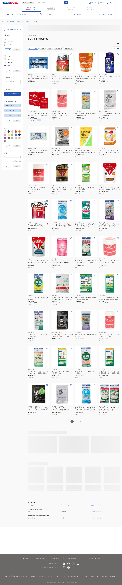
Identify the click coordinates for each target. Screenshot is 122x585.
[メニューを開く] (119, 2)
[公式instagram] (73, 564)
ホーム (3, 21)
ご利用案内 (25, 558)
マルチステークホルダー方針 (91, 576)
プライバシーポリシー (45, 576)
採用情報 (113, 576)
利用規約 (7, 576)
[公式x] (64, 564)
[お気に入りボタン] (47, 54)
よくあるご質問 (40, 558)
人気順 (42, 48)
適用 (16, 50)
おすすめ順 (33, 48)
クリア (8, 50)
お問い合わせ (55, 558)
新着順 (49, 48)
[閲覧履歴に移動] (107, 2)
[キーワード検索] (66, 2)
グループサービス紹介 (94, 558)
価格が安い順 (58, 48)
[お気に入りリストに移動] (111, 3)
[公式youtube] (78, 564)
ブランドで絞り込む (12, 94)
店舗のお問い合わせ (73, 558)
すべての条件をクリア (12, 29)
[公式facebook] (68, 564)
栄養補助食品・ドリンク (13, 21)
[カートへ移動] (115, 3)
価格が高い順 (68, 48)
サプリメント (25, 21)
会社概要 (104, 576)
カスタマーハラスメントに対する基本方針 (68, 576)
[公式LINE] (68, 567)
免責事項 (33, 576)
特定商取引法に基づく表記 (20, 576)
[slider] (5, 157)
